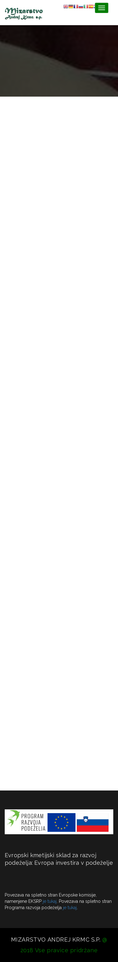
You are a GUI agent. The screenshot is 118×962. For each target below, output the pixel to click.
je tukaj (50, 901)
